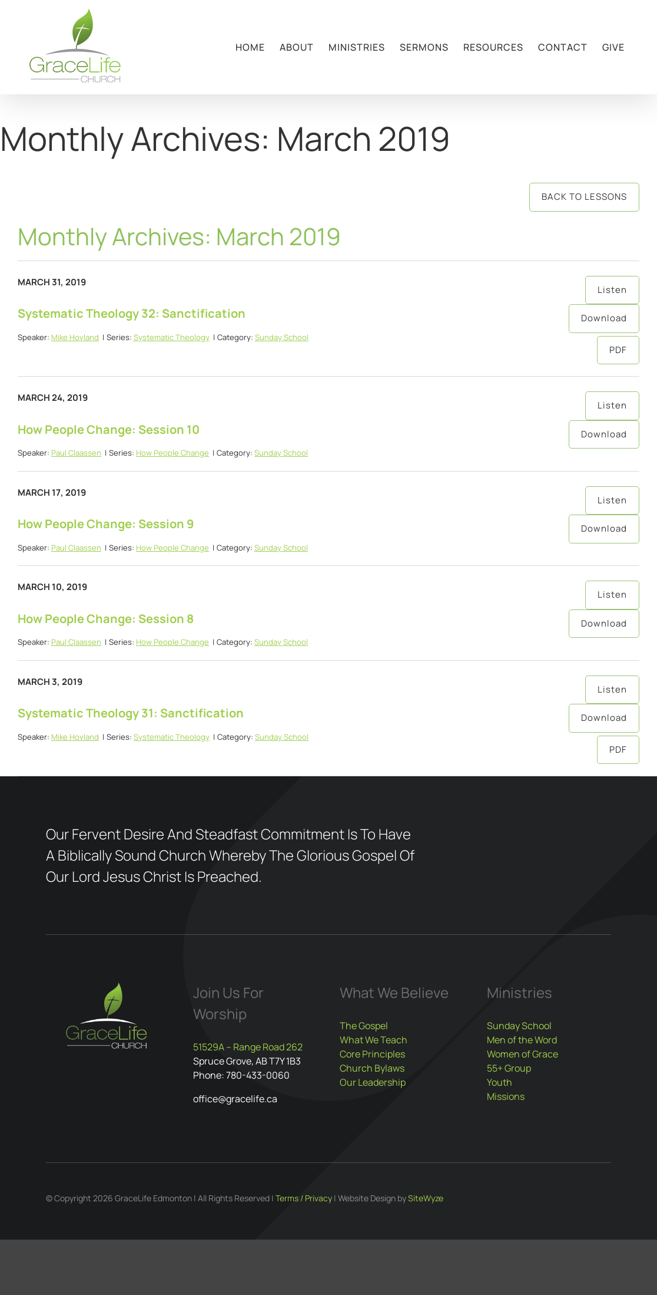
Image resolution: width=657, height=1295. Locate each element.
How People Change (172, 452)
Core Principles (372, 1053)
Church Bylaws (372, 1068)
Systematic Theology (172, 337)
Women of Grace (522, 1053)
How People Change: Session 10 (109, 429)
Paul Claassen (76, 452)
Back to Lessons (584, 196)
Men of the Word (522, 1039)
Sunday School (281, 337)
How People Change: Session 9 (106, 524)
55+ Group (509, 1068)
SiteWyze (425, 1198)
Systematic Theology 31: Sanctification (131, 713)
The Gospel (364, 1025)
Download (604, 318)
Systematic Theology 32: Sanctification (131, 313)
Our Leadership (373, 1082)
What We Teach (373, 1039)
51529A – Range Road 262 (248, 1046)
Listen (612, 290)
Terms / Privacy (304, 1198)
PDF (618, 350)
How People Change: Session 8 (106, 619)
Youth (499, 1082)
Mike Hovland (75, 337)
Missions (506, 1096)
